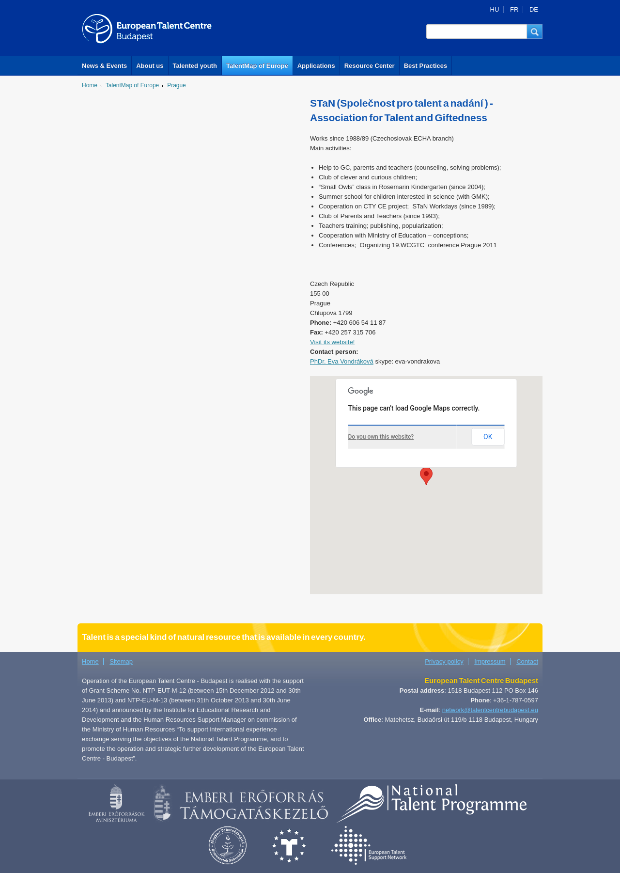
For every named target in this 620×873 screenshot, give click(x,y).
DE (533, 9)
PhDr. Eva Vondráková (341, 361)
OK (487, 437)
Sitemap (121, 661)
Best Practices (426, 65)
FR (514, 9)
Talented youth (195, 65)
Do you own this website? (381, 436)
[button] (534, 31)
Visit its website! (332, 342)
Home (89, 85)
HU (494, 9)
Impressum (489, 661)
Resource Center (369, 65)
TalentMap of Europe (257, 65)
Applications (316, 65)
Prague (176, 85)
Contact (527, 661)
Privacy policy (444, 661)
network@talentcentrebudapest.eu (490, 710)
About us (149, 65)
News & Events (104, 65)
